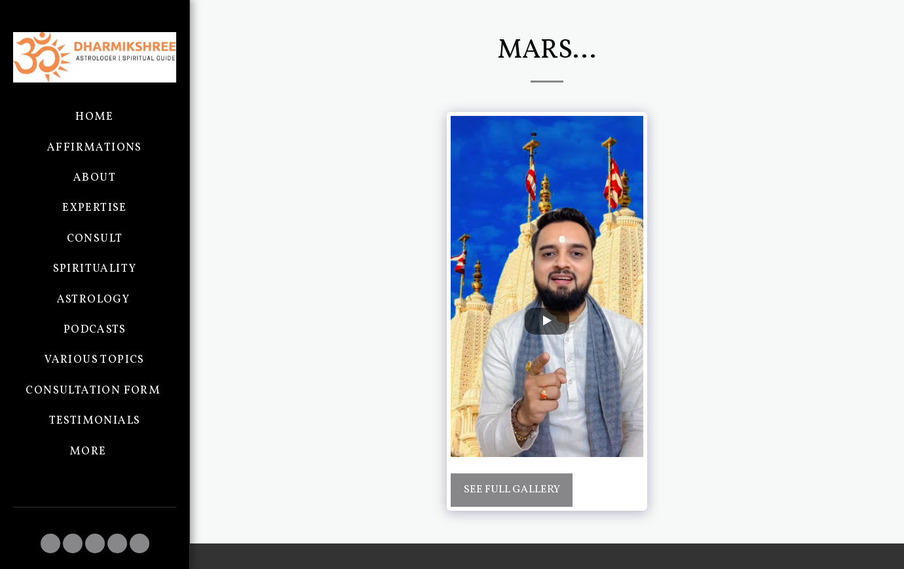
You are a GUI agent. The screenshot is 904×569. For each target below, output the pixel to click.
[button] (50, 543)
